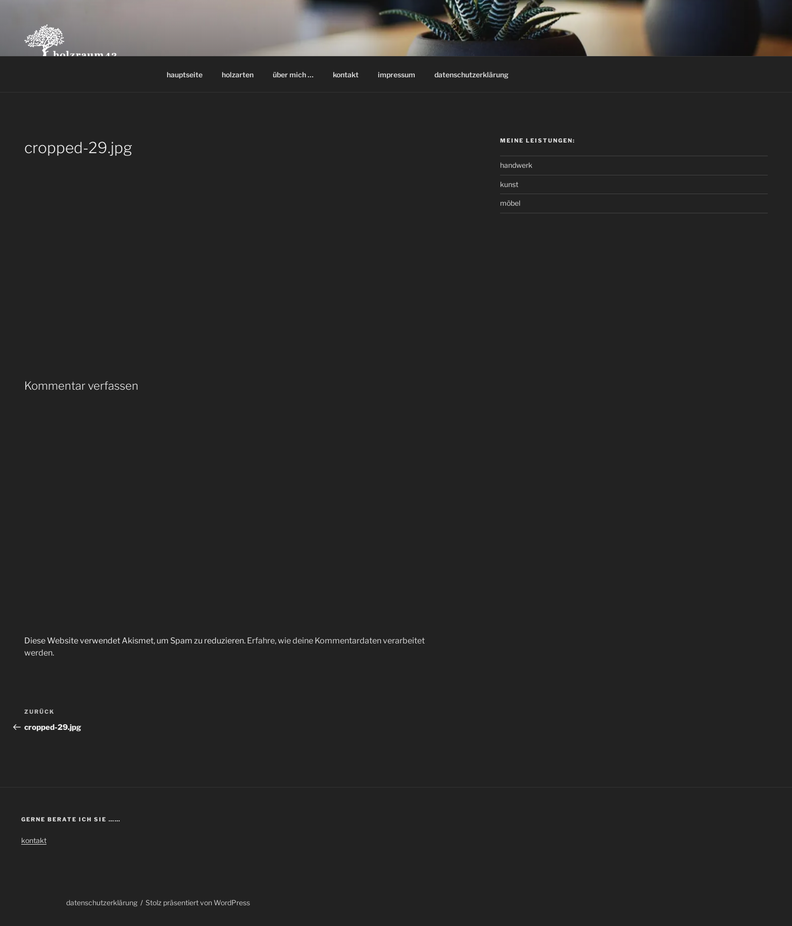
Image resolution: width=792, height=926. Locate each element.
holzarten (238, 74)
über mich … (293, 74)
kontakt (346, 74)
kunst (509, 184)
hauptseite (185, 74)
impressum (396, 74)
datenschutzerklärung (471, 74)
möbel (510, 203)
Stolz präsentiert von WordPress (197, 902)
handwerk (516, 165)
